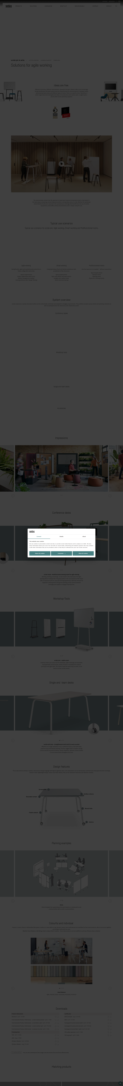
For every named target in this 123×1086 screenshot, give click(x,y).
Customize (61, 553)
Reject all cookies (40, 553)
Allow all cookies (83, 553)
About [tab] (84, 536)
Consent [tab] (39, 536)
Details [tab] (61, 536)
